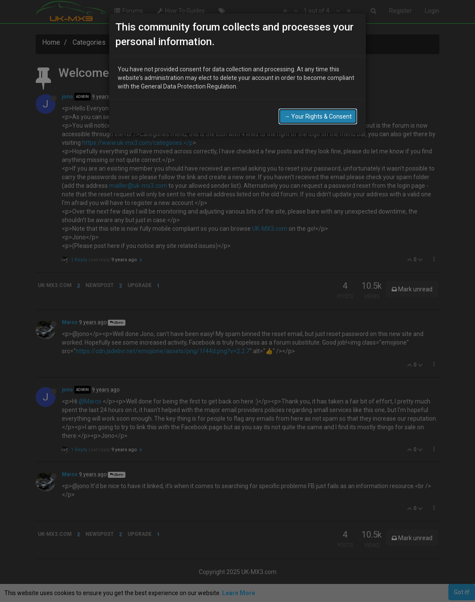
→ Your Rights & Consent (318, 116)
